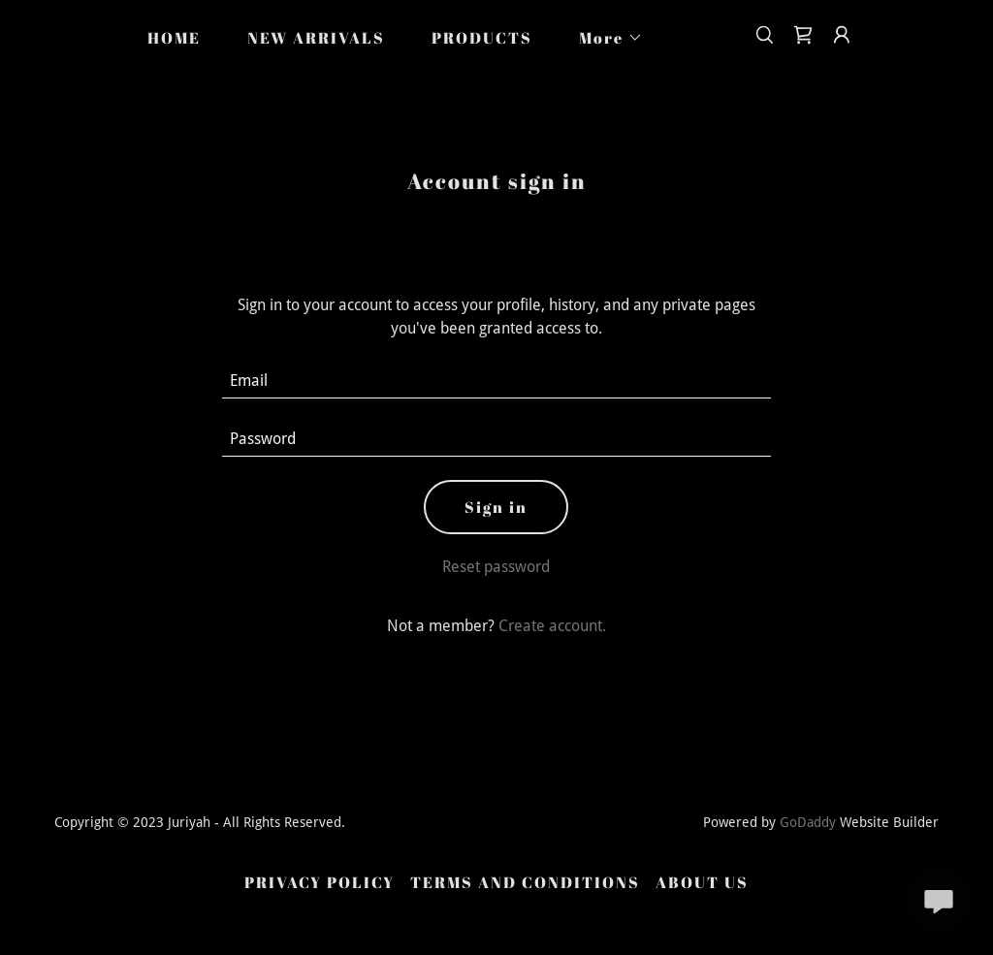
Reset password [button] (496, 566)
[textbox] (496, 381)
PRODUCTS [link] (482, 37)
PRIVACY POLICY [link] (319, 882)
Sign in (496, 507)
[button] (603, 37)
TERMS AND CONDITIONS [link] (525, 882)
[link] (803, 35)
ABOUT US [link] (702, 882)
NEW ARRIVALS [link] (316, 37)
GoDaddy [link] (808, 822)
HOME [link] (174, 37)
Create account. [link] (552, 626)
